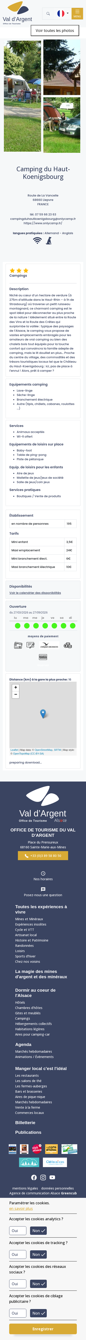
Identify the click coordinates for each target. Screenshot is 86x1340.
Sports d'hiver (25, 956)
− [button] (15, 694)
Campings (22, 1018)
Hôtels (20, 1002)
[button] (63, 13)
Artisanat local (26, 935)
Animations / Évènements (34, 1057)
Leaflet (14, 749)
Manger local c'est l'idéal (41, 1068)
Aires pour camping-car (32, 1034)
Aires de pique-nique (30, 1097)
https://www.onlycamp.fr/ (43, 223)
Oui (15, 1230)
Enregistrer (43, 1328)
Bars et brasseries (28, 1091)
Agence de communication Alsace (43, 1193)
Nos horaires (43, 879)
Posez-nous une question (43, 895)
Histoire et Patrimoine (31, 940)
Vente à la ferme (27, 1107)
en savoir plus (21, 1208)
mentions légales (25, 1188)
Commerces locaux (29, 1112)
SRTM (57, 749)
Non (36, 1230)
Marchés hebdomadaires (33, 1051)
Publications (28, 1132)
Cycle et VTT (24, 929)
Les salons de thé (28, 1081)
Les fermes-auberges (31, 1086)
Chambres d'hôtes (28, 1008)
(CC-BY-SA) (37, 753)
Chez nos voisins (27, 961)
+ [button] (15, 687)
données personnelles (57, 1188)
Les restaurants (27, 1075)
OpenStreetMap (44, 749)
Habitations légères (29, 1029)
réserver (43, 665)
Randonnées (24, 945)
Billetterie (25, 1122)
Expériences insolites (30, 924)
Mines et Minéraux (29, 919)
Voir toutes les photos (55, 30)
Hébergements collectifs (33, 1023)
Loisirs (20, 951)
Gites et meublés (28, 1013)
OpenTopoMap (21, 753)
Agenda (23, 1044)
